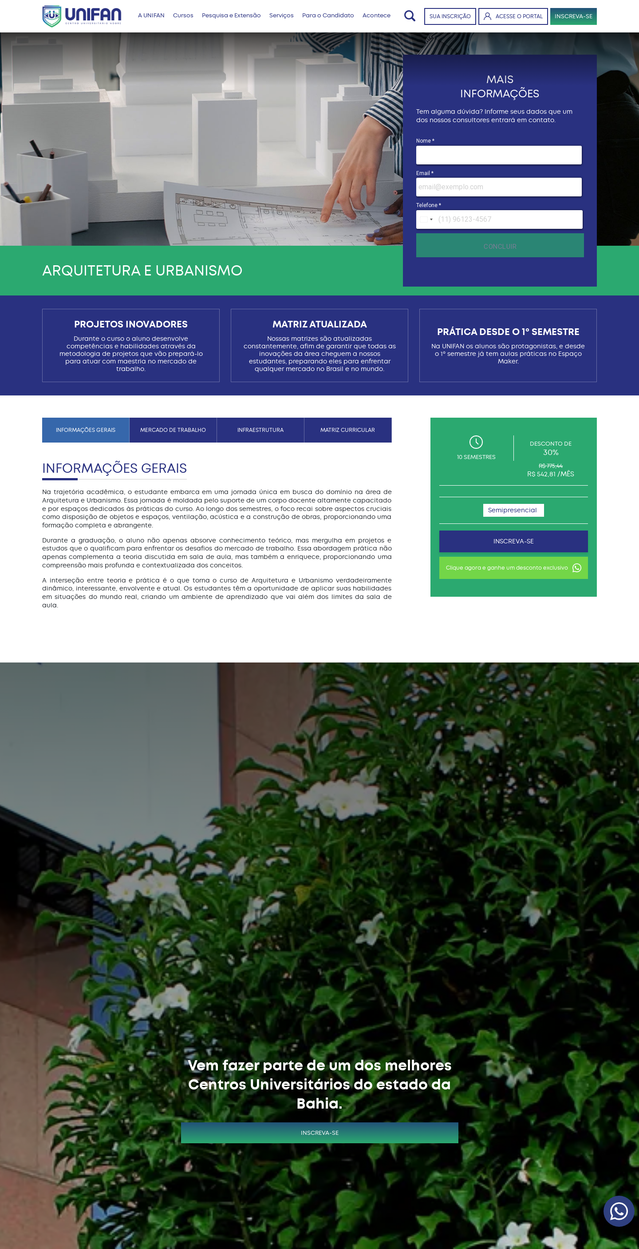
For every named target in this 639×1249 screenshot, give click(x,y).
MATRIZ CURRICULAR (347, 430)
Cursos (183, 15)
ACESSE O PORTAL (513, 16)
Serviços (281, 15)
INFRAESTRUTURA (260, 430)
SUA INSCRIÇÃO (450, 16)
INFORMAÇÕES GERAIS (85, 430)
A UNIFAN (151, 15)
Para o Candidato (328, 15)
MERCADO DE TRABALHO (173, 430)
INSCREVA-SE (573, 16)
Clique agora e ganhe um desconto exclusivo (513, 567)
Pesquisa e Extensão (231, 15)
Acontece (376, 15)
